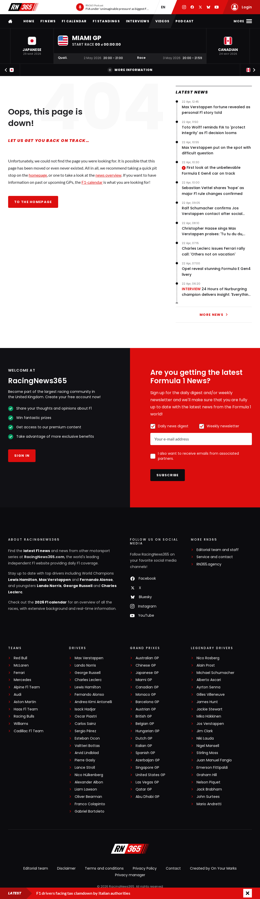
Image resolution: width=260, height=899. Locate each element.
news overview (108, 175)
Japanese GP (147, 673)
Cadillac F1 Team (28, 731)
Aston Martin (25, 702)
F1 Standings (106, 21)
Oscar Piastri (86, 716)
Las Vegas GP (147, 782)
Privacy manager (130, 874)
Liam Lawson (86, 789)
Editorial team (35, 868)
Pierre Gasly (85, 760)
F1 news (48, 21)
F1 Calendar (74, 21)
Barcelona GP (147, 702)
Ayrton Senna (208, 687)
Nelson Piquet (208, 782)
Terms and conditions (104, 868)
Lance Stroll (85, 767)
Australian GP (147, 658)
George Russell (77, 585)
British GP (144, 716)
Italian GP (144, 746)
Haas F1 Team (26, 709)
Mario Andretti (209, 804)
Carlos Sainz (85, 724)
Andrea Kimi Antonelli (93, 702)
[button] (32, 46)
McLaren (21, 665)
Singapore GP (147, 767)
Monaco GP (146, 694)
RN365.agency (209, 564)
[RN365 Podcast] (112, 7)
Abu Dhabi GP (147, 797)
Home (28, 21)
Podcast (184, 21)
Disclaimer (66, 868)
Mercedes (22, 680)
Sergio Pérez (85, 731)
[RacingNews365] (130, 849)
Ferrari (19, 673)
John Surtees (208, 797)
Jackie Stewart (209, 709)
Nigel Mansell (208, 746)
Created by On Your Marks (213, 868)
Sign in (21, 455)
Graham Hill (207, 775)
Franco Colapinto (90, 804)
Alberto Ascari (209, 680)
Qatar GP (144, 789)
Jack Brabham (209, 789)
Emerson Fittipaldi (212, 767)
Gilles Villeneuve (211, 694)
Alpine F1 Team (27, 687)
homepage (38, 175)
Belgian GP (145, 724)
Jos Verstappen (210, 724)
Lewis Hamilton (22, 579)
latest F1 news (36, 550)
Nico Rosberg (208, 658)
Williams (21, 724)
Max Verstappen (55, 579)
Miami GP (144, 680)
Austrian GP (146, 709)
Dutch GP (144, 738)
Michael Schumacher (215, 673)
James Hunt (207, 702)
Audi (17, 694)
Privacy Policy (145, 868)
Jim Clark (205, 731)
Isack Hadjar (85, 709)
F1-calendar (92, 182)
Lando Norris (49, 585)
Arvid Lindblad (87, 753)
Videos (162, 21)
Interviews (137, 21)
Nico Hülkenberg (89, 775)
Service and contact (215, 557)
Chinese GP (146, 665)
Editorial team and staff (218, 550)
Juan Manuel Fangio (214, 760)
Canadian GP (147, 687)
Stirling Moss (207, 753)
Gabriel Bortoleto (89, 811)
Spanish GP (145, 753)
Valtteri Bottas (87, 746)
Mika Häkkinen (209, 716)
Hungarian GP (147, 731)
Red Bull (20, 658)
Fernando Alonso (96, 579)
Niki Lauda (205, 738)
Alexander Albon (89, 782)
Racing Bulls (24, 716)
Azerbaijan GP (148, 760)
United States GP (150, 775)
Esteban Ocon (87, 738)
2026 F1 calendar (51, 602)
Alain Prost (206, 665)
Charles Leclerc (88, 680)
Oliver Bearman (88, 797)
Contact (173, 868)
